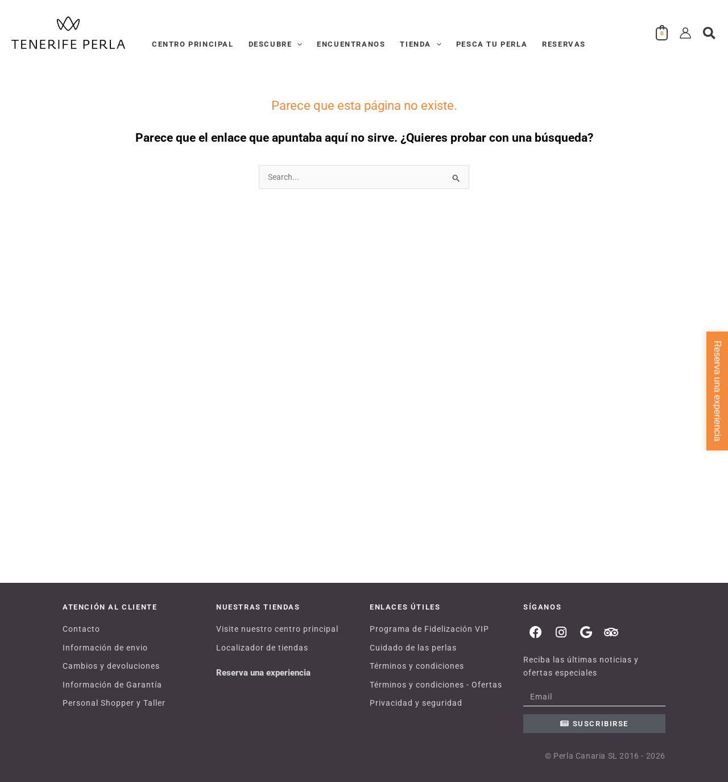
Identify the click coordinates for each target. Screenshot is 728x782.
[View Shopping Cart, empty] (662, 33)
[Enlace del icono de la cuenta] (685, 33)
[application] (297, 44)
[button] (710, 33)
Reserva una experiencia (263, 673)
